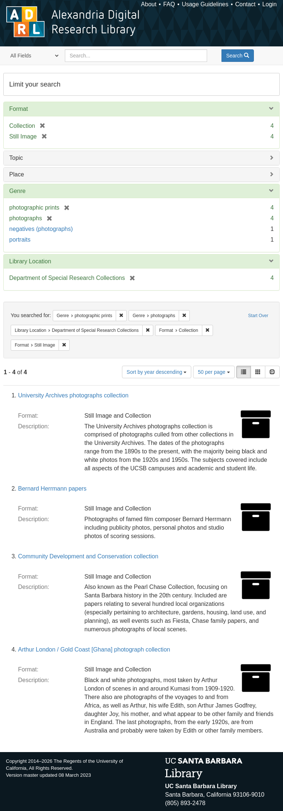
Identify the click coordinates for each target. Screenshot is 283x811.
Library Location (30, 261)
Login (269, 4)
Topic (16, 158)
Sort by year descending (157, 372)
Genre (17, 191)
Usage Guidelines (205, 4)
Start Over (258, 315)
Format (18, 109)
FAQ (169, 4)
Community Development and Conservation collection (88, 556)
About (149, 4)
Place (16, 174)
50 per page (214, 372)
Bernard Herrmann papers (52, 488)
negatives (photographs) (41, 229)
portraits (20, 239)
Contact (245, 4)
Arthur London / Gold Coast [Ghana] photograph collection (94, 649)
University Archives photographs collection (73, 395)
